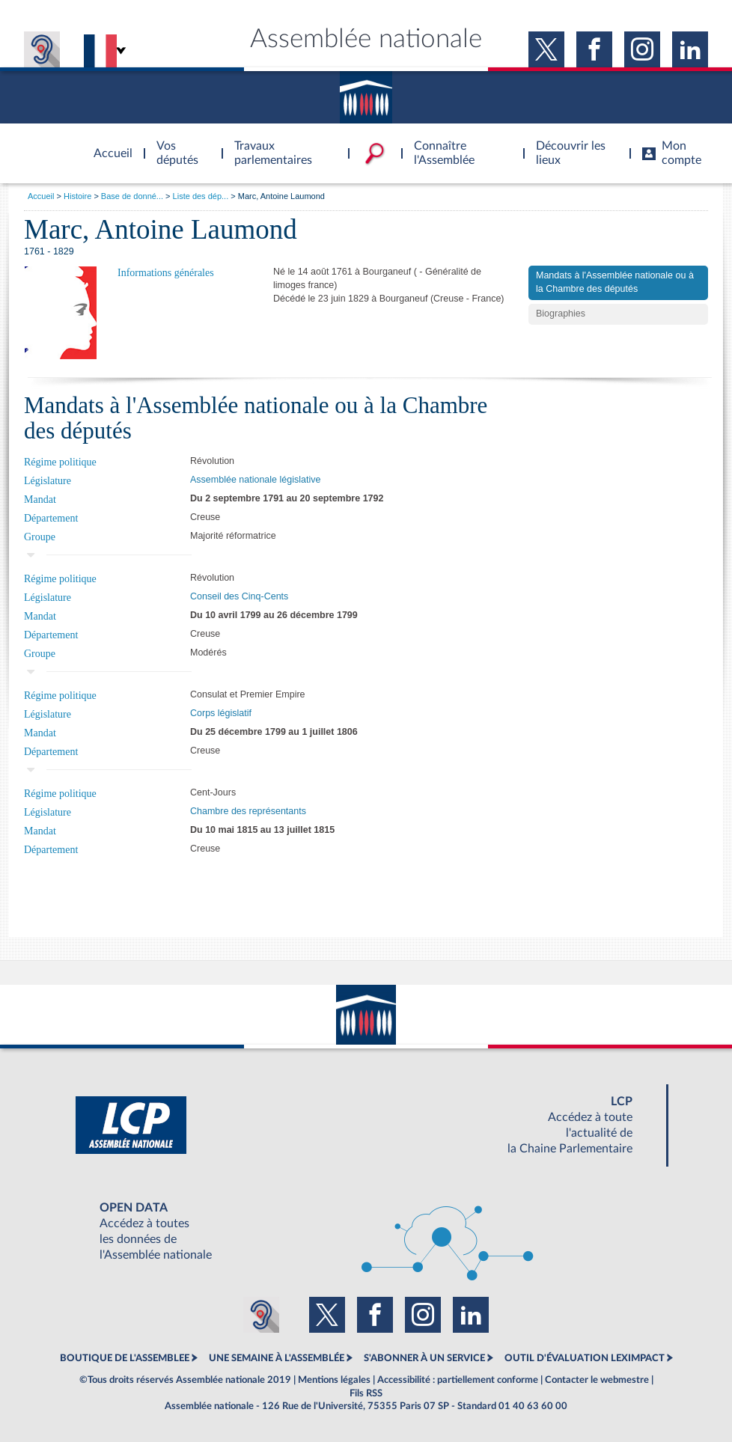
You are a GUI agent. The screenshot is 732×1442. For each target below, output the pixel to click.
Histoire (77, 196)
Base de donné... (132, 196)
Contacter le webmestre (597, 1379)
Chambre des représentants (248, 811)
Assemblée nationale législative (255, 479)
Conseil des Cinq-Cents (239, 596)
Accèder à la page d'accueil (108, 144)
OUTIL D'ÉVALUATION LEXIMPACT (584, 1358)
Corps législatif (220, 713)
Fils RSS (366, 1393)
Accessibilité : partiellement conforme (457, 1379)
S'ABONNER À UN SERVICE (424, 1358)
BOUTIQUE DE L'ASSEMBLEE (124, 1358)
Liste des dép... (201, 196)
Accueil (41, 196)
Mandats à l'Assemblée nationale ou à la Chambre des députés (615, 282)
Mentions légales (334, 1379)
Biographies (560, 313)
